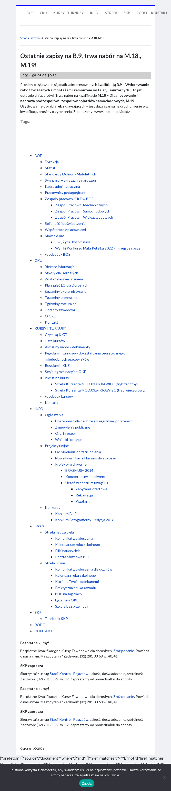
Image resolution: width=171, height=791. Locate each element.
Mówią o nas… (56, 236)
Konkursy (52, 507)
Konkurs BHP (66, 513)
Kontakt (51, 322)
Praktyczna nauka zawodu (75, 587)
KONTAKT (44, 631)
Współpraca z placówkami (65, 229)
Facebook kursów (59, 396)
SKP (38, 612)
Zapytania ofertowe (91, 489)
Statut (50, 168)
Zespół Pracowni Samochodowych (82, 211)
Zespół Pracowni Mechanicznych (81, 205)
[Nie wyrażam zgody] (164, 777)
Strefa (40, 526)
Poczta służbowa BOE (72, 557)
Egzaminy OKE (66, 600)
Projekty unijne (57, 445)
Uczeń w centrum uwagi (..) (86, 483)
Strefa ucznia (55, 563)
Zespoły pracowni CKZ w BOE (69, 199)
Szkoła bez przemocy (71, 606)
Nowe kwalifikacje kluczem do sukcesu (85, 458)
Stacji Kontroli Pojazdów (69, 673)
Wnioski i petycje (68, 439)
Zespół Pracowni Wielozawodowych (84, 217)
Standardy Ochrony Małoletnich (70, 174)
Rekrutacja (84, 495)
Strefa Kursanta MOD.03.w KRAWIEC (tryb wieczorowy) (100, 390)
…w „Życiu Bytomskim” (73, 242)
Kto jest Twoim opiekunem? (77, 581)
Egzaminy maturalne (61, 303)
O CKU (50, 316)
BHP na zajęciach (68, 594)
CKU (38, 260)
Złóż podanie (123, 650)
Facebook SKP (56, 618)
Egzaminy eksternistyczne (65, 291)
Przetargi (83, 501)
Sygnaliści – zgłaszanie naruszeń (70, 180)
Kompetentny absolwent (85, 476)
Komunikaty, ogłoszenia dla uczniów (83, 569)
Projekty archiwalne (71, 464)
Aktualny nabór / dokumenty (67, 347)
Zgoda (87, 783)
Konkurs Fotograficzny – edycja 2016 (84, 520)
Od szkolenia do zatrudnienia (78, 452)
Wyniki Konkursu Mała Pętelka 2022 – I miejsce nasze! (98, 248)
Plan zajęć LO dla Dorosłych (66, 285)
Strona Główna (30, 38)
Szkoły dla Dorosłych (61, 273)
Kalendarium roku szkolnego (77, 544)
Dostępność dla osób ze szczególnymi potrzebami (94, 421)
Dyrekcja (52, 161)
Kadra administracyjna (62, 186)
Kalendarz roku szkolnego (75, 575)
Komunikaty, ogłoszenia (74, 538)
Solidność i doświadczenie (65, 223)
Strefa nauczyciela (59, 532)
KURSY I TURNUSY (50, 328)
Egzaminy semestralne (63, 297)
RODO (40, 625)
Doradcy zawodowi (60, 310)
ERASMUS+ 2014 (79, 470)
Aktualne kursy (57, 378)
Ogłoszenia (54, 415)
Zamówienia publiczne (72, 427)
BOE (38, 155)
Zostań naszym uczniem (64, 279)
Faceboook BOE (58, 254)
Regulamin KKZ (57, 365)
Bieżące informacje (60, 266)
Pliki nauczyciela (68, 550)
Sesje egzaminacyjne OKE (65, 371)
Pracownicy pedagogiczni (65, 192)
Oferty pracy (65, 433)
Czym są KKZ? (56, 334)
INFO (39, 408)
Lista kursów (55, 341)
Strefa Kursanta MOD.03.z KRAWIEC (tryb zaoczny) (96, 384)
